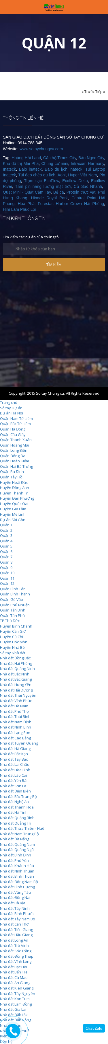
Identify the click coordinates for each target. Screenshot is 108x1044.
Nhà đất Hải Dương (16, 690)
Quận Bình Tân (13, 588)
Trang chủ (8, 402)
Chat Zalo (94, 1028)
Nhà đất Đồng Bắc (15, 658)
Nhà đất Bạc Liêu (14, 966)
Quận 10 (7, 572)
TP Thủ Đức (10, 620)
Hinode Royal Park (49, 198)
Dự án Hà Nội (11, 413)
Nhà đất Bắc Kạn (14, 753)
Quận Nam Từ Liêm (16, 418)
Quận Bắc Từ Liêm (15, 423)
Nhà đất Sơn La (13, 785)
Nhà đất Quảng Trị (15, 823)
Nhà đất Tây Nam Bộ (17, 919)
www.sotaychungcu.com (41, 149)
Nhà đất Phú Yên (14, 860)
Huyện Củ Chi (11, 636)
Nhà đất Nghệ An (14, 801)
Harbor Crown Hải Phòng (80, 203)
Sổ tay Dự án (11, 407)
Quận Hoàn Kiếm (14, 460)
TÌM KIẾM (54, 264)
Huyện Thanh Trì (14, 493)
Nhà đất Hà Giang (15, 748)
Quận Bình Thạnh (15, 594)
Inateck (9, 169)
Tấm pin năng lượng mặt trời (43, 186)
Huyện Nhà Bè (12, 647)
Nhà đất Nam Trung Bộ (19, 833)
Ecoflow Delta (75, 180)
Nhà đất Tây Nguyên (17, 993)
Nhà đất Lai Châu (14, 764)
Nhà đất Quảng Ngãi (17, 849)
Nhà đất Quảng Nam (17, 844)
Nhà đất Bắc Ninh (14, 674)
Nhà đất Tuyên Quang (19, 743)
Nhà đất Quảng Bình (17, 817)
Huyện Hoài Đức (14, 482)
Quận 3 (6, 535)
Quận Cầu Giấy (13, 434)
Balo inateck (30, 169)
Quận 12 (7, 583)
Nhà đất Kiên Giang (16, 988)
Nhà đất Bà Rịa (12, 902)
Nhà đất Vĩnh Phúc (16, 700)
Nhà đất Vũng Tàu (15, 892)
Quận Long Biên (13, 450)
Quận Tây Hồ (11, 477)
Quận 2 (6, 530)
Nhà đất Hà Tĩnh (14, 812)
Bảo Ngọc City (91, 157)
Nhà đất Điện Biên (15, 791)
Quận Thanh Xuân (16, 439)
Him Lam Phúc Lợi (19, 209)
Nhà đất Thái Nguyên (18, 695)
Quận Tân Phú (12, 615)
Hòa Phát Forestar (35, 203)
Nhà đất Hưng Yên (15, 684)
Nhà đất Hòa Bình (15, 769)
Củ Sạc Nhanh (88, 186)
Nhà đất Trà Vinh (14, 945)
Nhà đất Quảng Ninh (17, 668)
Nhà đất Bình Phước (17, 913)
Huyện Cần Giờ (13, 631)
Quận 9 (6, 567)
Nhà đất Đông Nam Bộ (19, 881)
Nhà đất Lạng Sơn (15, 732)
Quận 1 (6, 524)
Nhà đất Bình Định (15, 855)
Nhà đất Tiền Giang (16, 929)
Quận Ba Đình (12, 471)
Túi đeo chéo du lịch (36, 175)
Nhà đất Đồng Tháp (16, 956)
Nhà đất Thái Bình (15, 716)
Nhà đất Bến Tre (14, 972)
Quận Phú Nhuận (15, 604)
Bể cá (58, 192)
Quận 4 (6, 541)
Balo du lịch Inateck (63, 169)
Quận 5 (6, 546)
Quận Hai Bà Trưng (16, 466)
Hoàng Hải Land (26, 157)
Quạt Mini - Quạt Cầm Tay (27, 192)
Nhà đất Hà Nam (14, 705)
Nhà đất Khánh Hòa (17, 865)
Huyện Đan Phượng (17, 498)
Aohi (62, 175)
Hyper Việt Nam (82, 175)
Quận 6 (6, 551)
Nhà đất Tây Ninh (15, 908)
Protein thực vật (81, 192)
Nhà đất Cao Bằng (15, 738)
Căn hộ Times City (59, 157)
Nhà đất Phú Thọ (14, 711)
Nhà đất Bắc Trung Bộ (18, 796)
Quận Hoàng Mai (14, 445)
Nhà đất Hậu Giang (16, 934)
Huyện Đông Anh (14, 487)
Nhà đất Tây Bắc (14, 759)
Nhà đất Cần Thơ (14, 924)
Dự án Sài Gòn (12, 519)
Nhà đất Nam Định (15, 721)
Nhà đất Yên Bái (13, 780)
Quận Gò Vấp (11, 599)
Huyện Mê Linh (13, 514)
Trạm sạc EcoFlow (41, 180)
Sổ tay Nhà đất (12, 652)
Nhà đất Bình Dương (17, 886)
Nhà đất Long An (14, 940)
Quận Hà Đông (12, 429)
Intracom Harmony (87, 163)
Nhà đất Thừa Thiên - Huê (22, 828)
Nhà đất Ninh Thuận (17, 871)
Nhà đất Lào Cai (13, 775)
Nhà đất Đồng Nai (15, 897)
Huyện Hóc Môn (13, 641)
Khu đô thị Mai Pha (21, 163)
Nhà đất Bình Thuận (17, 876)
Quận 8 (6, 562)
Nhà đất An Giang (15, 982)
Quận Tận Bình (12, 610)
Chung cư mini (54, 163)
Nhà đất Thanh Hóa (17, 807)
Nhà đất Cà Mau (14, 977)
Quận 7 (6, 556)
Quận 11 (7, 578)
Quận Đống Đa (12, 455)
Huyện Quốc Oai (14, 503)
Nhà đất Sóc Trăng (15, 950)
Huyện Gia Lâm (13, 508)
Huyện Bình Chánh (16, 626)
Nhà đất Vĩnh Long (15, 961)
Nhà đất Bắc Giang (16, 679)
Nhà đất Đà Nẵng (14, 839)
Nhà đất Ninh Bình (15, 727)
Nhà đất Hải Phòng (16, 663)
